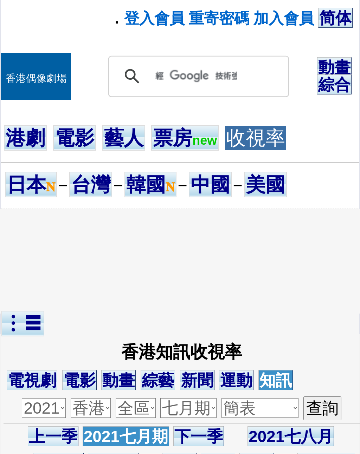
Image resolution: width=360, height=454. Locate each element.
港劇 (25, 138)
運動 (236, 380)
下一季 (198, 436)
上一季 (53, 436)
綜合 (334, 84)
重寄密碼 (219, 18)
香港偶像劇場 (36, 78)
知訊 (275, 380)
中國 (210, 184)
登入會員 (154, 18)
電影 (74, 138)
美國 (265, 184)
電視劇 (32, 380)
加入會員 (283, 18)
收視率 (255, 138)
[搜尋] (196, 76)
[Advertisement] (181, 261)
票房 (185, 138)
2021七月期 (126, 436)
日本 (31, 184)
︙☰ (23, 323)
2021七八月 (291, 436)
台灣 (90, 184)
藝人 (123, 138)
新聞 (197, 380)
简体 (335, 18)
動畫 (334, 67)
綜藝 (158, 380)
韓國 (150, 184)
